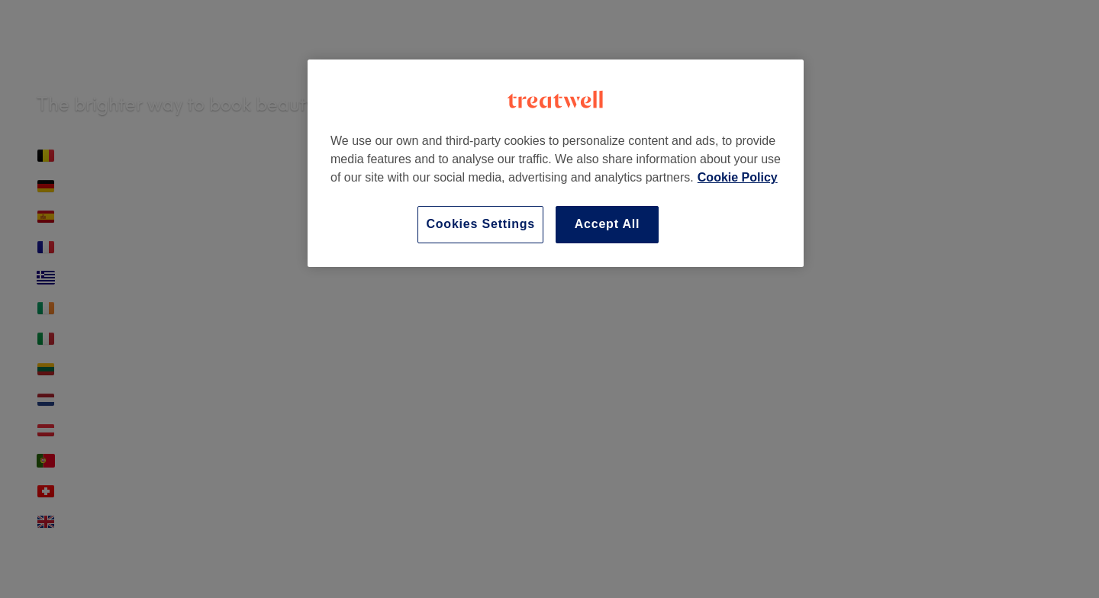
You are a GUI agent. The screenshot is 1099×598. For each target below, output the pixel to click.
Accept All (607, 223)
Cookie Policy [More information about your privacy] (738, 177)
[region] (556, 162)
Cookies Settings (480, 223)
